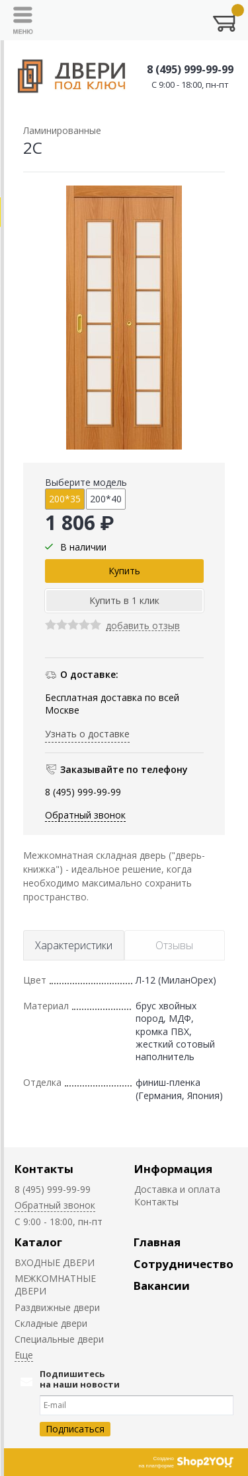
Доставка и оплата (177, 1189)
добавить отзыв (143, 626)
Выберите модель (86, 482)
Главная (157, 1242)
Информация (173, 1168)
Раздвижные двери (57, 1307)
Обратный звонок (85, 815)
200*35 (65, 498)
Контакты (44, 1168)
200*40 (106, 498)
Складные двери (51, 1323)
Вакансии (162, 1285)
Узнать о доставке (87, 733)
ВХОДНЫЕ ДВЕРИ (55, 1262)
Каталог (38, 1242)
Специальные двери (59, 1339)
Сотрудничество (183, 1263)
